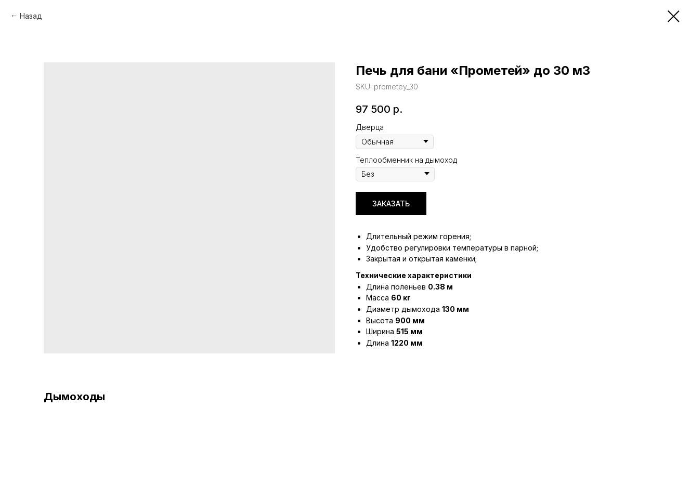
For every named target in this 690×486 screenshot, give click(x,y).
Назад (31, 15)
